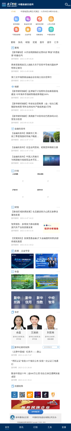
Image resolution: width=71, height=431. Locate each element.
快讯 (20, 42)
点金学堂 (25, 251)
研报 (27, 42)
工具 (50, 427)
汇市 (56, 42)
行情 (35, 427)
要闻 (13, 42)
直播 (64, 427)
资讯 (21, 427)
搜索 (68, 4)
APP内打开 (36, 412)
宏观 (35, 42)
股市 (42, 42)
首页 (7, 427)
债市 (49, 42)
